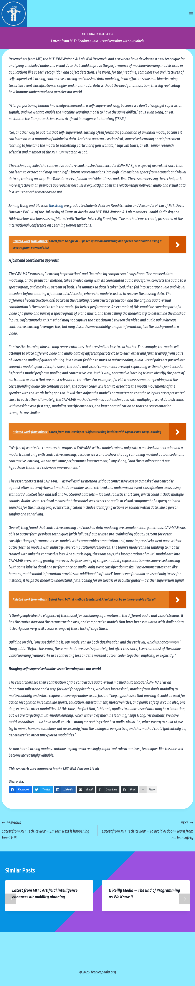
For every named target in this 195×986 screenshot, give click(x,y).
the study (56, 205)
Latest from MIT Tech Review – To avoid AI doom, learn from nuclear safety (147, 829)
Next (184, 899)
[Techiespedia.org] (13, 13)
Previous (10, 899)
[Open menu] (191, 13)
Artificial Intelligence (97, 34)
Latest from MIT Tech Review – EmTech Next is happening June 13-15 (47, 829)
